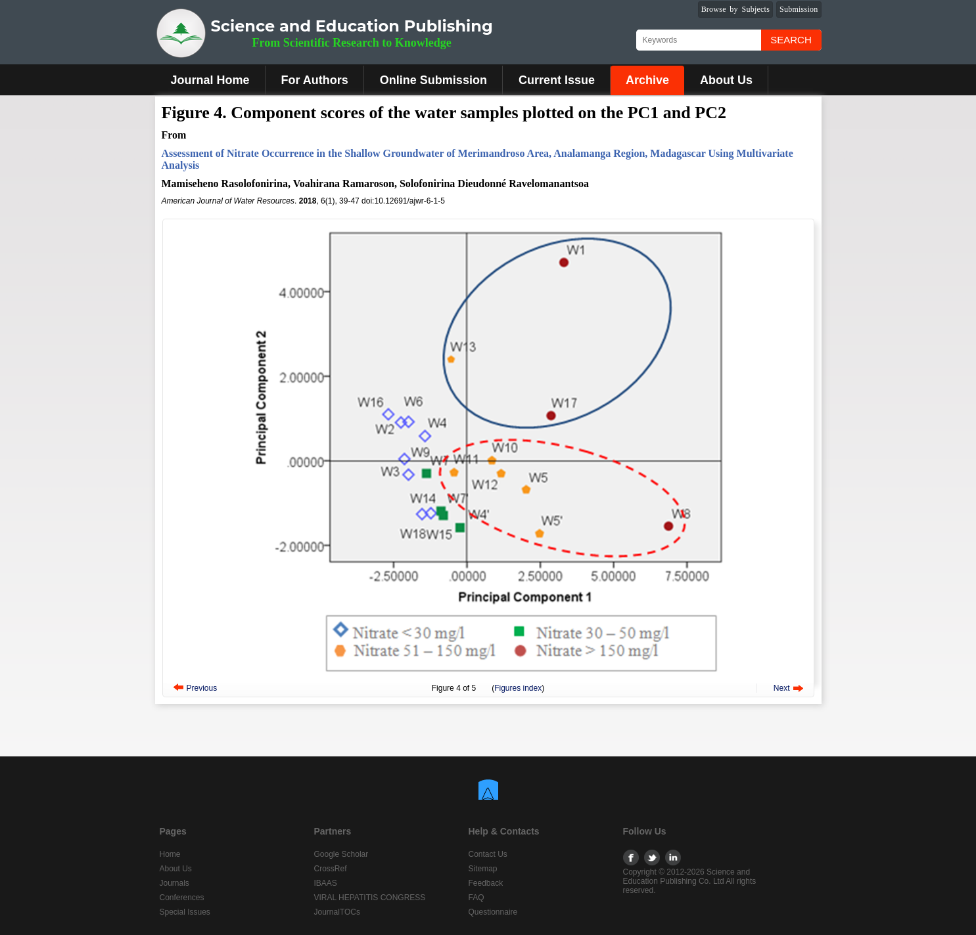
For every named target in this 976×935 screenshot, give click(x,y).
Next (782, 688)
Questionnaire (493, 912)
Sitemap (483, 868)
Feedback (486, 883)
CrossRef (330, 868)
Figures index (518, 688)
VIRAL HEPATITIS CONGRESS (370, 897)
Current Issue (557, 80)
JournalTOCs (337, 912)
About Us (726, 80)
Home (170, 854)
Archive (647, 80)
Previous (202, 688)
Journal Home (210, 80)
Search (791, 39)
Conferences (182, 897)
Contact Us (488, 854)
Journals (174, 883)
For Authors (314, 80)
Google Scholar (341, 854)
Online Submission (433, 80)
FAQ (476, 897)
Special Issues (185, 912)
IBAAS (325, 883)
